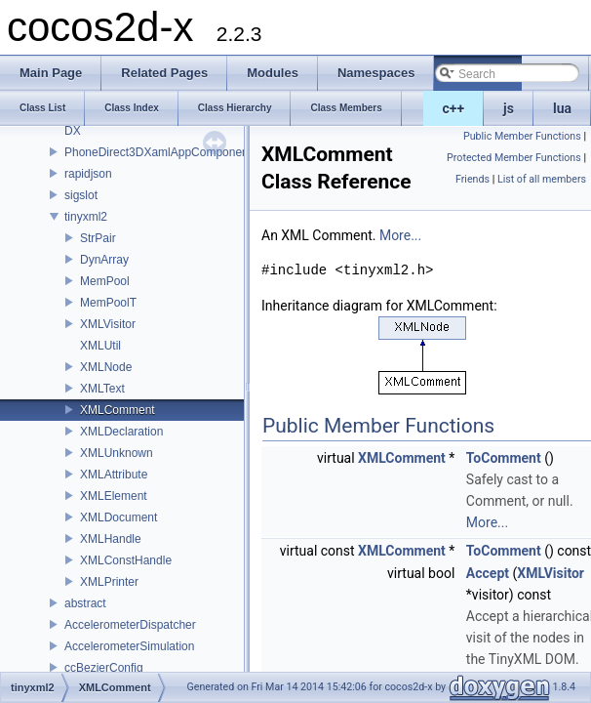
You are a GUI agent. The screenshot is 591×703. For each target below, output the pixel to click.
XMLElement (113, 496)
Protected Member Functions (514, 157)
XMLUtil (100, 345)
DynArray (104, 260)
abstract (85, 603)
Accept (487, 573)
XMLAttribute (113, 474)
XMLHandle (110, 539)
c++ (454, 108)
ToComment (503, 458)
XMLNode (106, 367)
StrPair (98, 238)
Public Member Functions (522, 136)
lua (562, 108)
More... (400, 235)
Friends (472, 179)
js (508, 108)
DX (72, 131)
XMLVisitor (108, 324)
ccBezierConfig (103, 668)
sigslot (81, 195)
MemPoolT (108, 303)
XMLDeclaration (121, 431)
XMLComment (117, 410)
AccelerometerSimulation (129, 646)
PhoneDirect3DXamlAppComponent (158, 152)
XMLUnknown (116, 453)
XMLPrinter (109, 582)
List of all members (541, 179)
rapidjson (88, 174)
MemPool (105, 281)
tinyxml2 (85, 217)
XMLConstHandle (126, 560)
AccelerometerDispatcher (130, 625)
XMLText (102, 388)
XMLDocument (118, 517)
